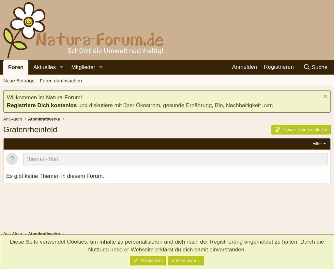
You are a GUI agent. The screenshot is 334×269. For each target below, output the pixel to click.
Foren (15, 67)
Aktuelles (44, 67)
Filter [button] (317, 143)
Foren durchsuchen (61, 80)
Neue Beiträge (19, 80)
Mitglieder (83, 67)
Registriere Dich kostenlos (42, 105)
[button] (61, 67)
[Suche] (315, 67)
